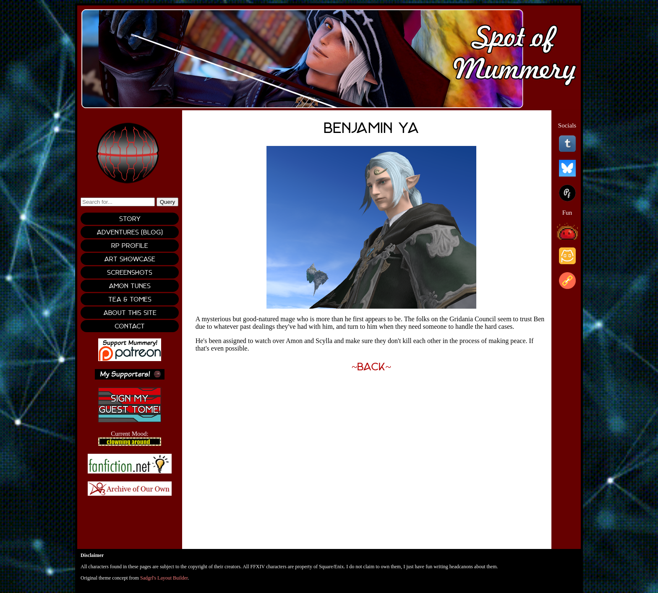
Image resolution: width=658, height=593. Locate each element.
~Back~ (371, 366)
